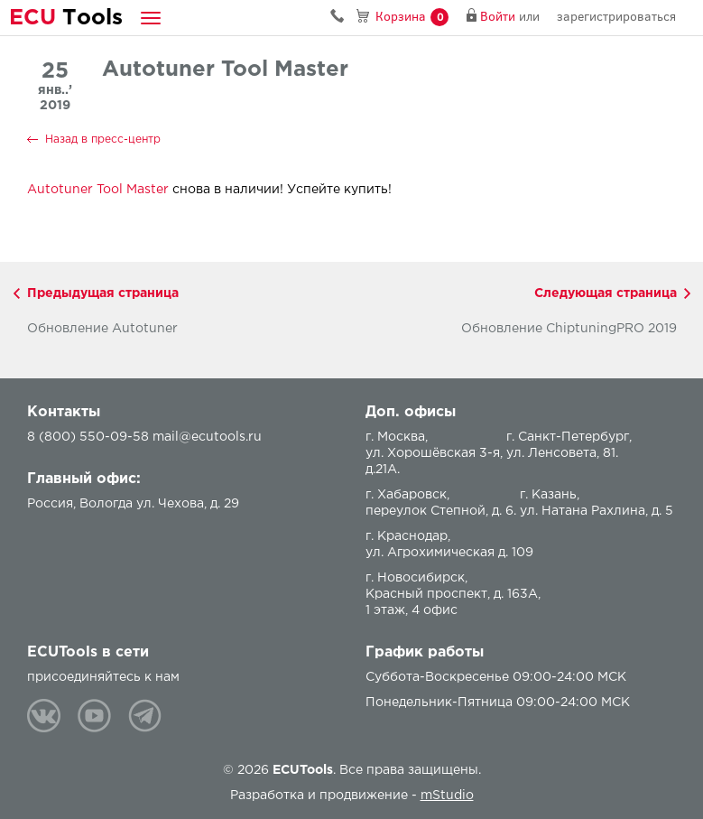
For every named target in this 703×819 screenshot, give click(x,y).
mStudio (447, 795)
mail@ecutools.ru (207, 437)
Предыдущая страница (103, 293)
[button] (151, 17)
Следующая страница (605, 293)
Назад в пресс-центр (103, 139)
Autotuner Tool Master (98, 189)
